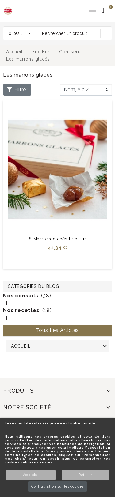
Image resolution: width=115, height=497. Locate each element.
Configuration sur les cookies (57, 486)
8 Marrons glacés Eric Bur (57, 238)
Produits (18, 390)
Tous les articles (57, 330)
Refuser (85, 475)
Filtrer (17, 89)
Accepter (31, 475)
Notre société (27, 407)
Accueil (21, 346)
